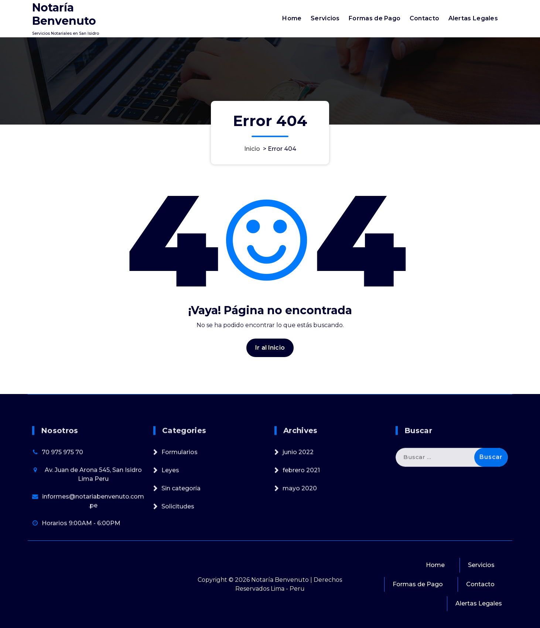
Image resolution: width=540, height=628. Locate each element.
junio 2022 (298, 514)
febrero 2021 (301, 532)
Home (291, 18)
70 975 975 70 (62, 514)
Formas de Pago (374, 18)
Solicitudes (177, 568)
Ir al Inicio (270, 357)
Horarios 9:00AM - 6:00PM (81, 585)
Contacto (424, 18)
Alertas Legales (473, 18)
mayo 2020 (300, 550)
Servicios (325, 18)
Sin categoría (181, 550)
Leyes (170, 532)
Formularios (179, 514)
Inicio (252, 148)
